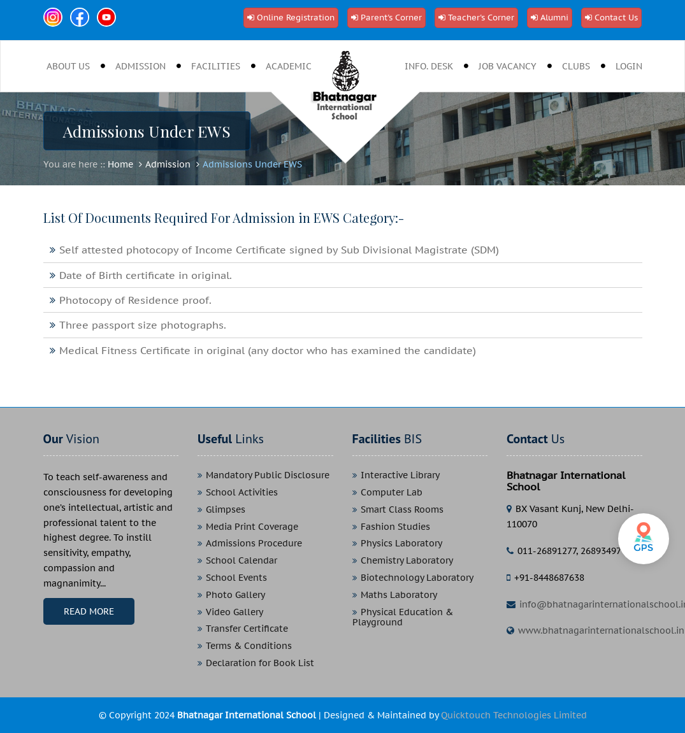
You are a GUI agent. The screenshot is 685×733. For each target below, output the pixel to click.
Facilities (215, 66)
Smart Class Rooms (402, 509)
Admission (140, 66)
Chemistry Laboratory (407, 560)
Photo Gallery (235, 595)
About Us (68, 66)
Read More (89, 611)
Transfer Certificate (247, 628)
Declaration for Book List (260, 663)
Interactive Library (400, 475)
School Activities (242, 492)
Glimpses (225, 509)
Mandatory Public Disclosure (267, 475)
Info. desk (429, 66)
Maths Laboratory (399, 595)
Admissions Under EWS (252, 164)
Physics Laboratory (401, 543)
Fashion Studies (395, 527)
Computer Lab (391, 492)
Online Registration (296, 17)
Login (629, 66)
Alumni (554, 17)
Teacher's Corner (481, 17)
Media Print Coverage (252, 527)
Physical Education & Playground (402, 618)
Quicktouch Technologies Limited (514, 715)
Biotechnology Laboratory (417, 578)
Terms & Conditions (249, 646)
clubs (576, 66)
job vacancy (508, 66)
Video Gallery (234, 612)
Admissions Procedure (254, 543)
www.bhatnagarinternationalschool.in (601, 630)
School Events (236, 578)
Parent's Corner (391, 17)
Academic (289, 66)
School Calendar (241, 560)
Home (120, 164)
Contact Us (616, 17)
